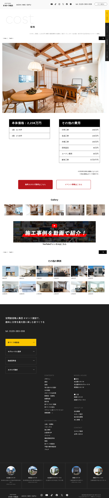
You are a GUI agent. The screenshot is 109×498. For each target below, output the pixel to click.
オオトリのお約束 (50, 393)
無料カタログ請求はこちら (35, 184)
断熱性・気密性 (50, 396)
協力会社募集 (78, 417)
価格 (46, 441)
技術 (46, 384)
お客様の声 (48, 432)
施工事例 (47, 430)
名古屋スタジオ (79, 381)
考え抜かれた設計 (50, 387)
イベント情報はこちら (73, 184)
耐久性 (47, 401)
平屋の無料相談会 (50, 446)
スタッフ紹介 (78, 414)
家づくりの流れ (50, 407)
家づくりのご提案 (50, 404)
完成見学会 (21, 360)
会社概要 (77, 411)
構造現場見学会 (50, 438)
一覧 (102, 38)
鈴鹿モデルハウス (80, 400)
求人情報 (77, 420)
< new (4, 38)
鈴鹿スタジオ (78, 397)
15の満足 (47, 390)
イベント (47, 435)
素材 (46, 382)
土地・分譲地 (49, 424)
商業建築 (47, 413)
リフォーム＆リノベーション (54, 410)
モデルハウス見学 (21, 351)
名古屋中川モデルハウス (82, 384)
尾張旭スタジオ (79, 387)
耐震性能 (47, 399)
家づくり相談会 (21, 342)
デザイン (47, 379)
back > (11, 38)
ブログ (47, 449)
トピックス (48, 427)
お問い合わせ (78, 434)
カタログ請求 (21, 370)
